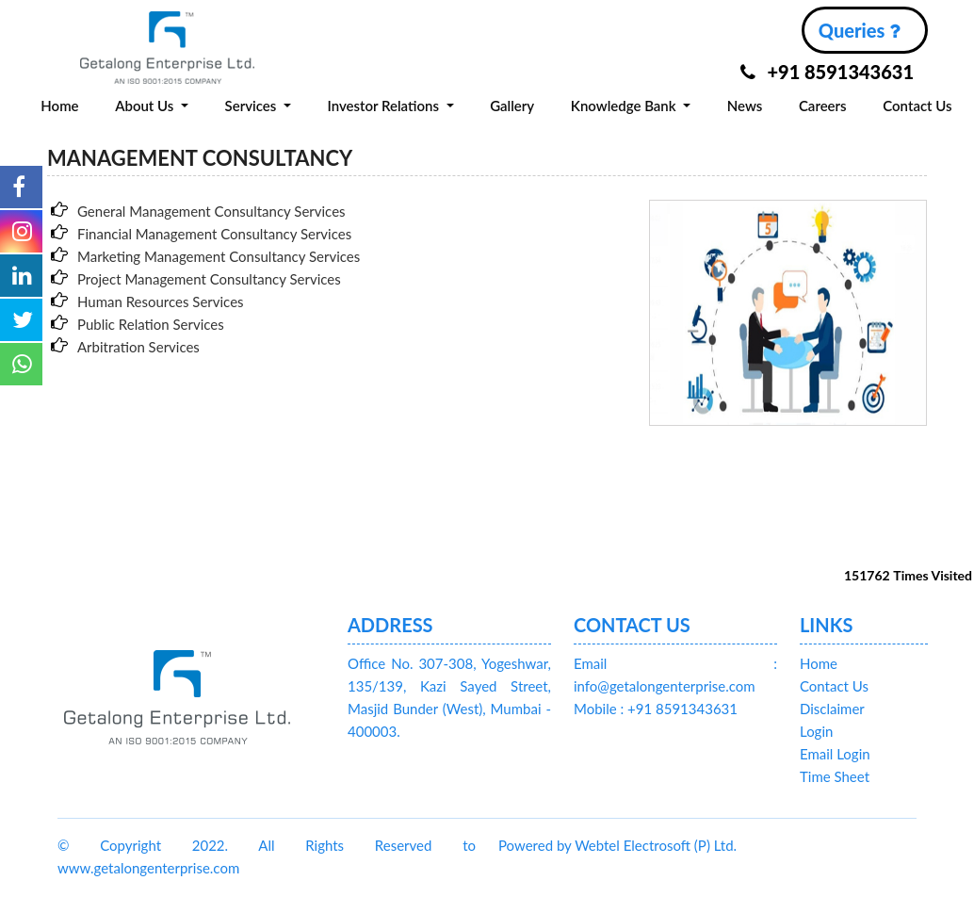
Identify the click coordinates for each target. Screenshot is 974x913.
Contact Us (917, 105)
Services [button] (253, 105)
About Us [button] (146, 105)
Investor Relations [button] (384, 105)
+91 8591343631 (827, 71)
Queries (859, 30)
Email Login (835, 753)
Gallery (512, 105)
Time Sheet (834, 776)
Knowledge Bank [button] (625, 105)
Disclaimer (832, 708)
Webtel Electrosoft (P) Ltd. (656, 845)
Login (816, 731)
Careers (823, 105)
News (745, 105)
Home (59, 105)
